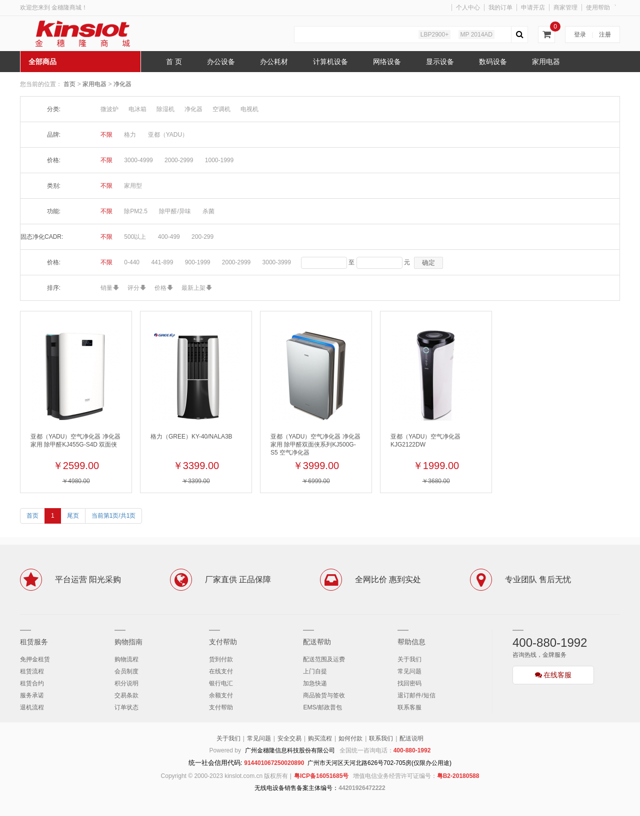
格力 (130, 134)
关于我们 (410, 659)
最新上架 (194, 287)
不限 (106, 134)
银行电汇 (221, 683)
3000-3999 (276, 262)
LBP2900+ (434, 34)
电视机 (249, 109)
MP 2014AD (476, 34)
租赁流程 (32, 671)
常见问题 (410, 671)
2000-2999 (178, 160)
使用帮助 (598, 7)
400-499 (169, 236)
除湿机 (165, 109)
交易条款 (126, 695)
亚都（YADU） (168, 134)
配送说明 (412, 738)
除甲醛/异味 (174, 211)
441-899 (162, 262)
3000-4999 (138, 160)
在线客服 (553, 675)
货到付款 (221, 659)
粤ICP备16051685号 (321, 775)
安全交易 (290, 738)
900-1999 (197, 262)
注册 (605, 34)
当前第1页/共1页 (114, 515)
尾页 (73, 515)
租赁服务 (34, 642)
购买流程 (320, 738)
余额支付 (221, 695)
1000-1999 (219, 160)
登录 (580, 34)
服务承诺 (32, 695)
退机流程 (32, 707)
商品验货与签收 (324, 695)
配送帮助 (317, 642)
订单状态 (126, 707)
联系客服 (410, 707)
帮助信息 (412, 642)
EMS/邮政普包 (322, 707)
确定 (428, 262)
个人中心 (468, 7)
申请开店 (533, 7)
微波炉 (109, 109)
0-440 (132, 262)
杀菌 (208, 211)
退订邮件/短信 (416, 695)
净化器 (123, 84)
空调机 (221, 109)
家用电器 (95, 84)
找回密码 (410, 683)
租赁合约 (32, 683)
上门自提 (315, 671)
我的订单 (500, 7)
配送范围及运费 (324, 659)
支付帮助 (223, 642)
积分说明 (126, 683)
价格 (160, 287)
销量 (106, 287)
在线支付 (221, 671)
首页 (70, 84)
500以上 (135, 236)
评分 (134, 287)
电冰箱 (137, 109)
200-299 (203, 236)
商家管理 (566, 7)
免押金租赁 (35, 659)
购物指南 (128, 642)
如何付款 (350, 738)
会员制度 (126, 671)
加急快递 (315, 683)
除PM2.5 (136, 211)
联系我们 (381, 738)
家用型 (133, 185)
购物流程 (126, 659)
